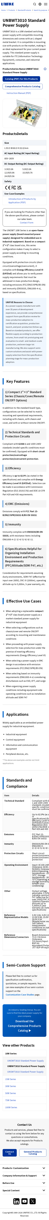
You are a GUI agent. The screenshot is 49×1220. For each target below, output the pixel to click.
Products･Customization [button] (16, 1168)
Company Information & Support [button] (20, 1175)
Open (45, 69)
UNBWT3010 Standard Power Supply (26, 1066)
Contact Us (9, 1152)
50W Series (10, 1093)
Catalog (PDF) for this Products (21, 78)
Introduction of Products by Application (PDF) (22, 200)
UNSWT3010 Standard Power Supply (25, 1071)
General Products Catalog (33, 1152)
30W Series (10, 1086)
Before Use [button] (8, 1183)
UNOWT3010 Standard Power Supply (25, 1060)
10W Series (11, 1053)
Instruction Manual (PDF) (19, 93)
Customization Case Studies (20, 994)
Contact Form (26, 222)
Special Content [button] (11, 1190)
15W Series (10, 1079)
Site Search (34, 4)
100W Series (11, 1107)
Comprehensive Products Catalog (22, 86)
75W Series (10, 1100)
